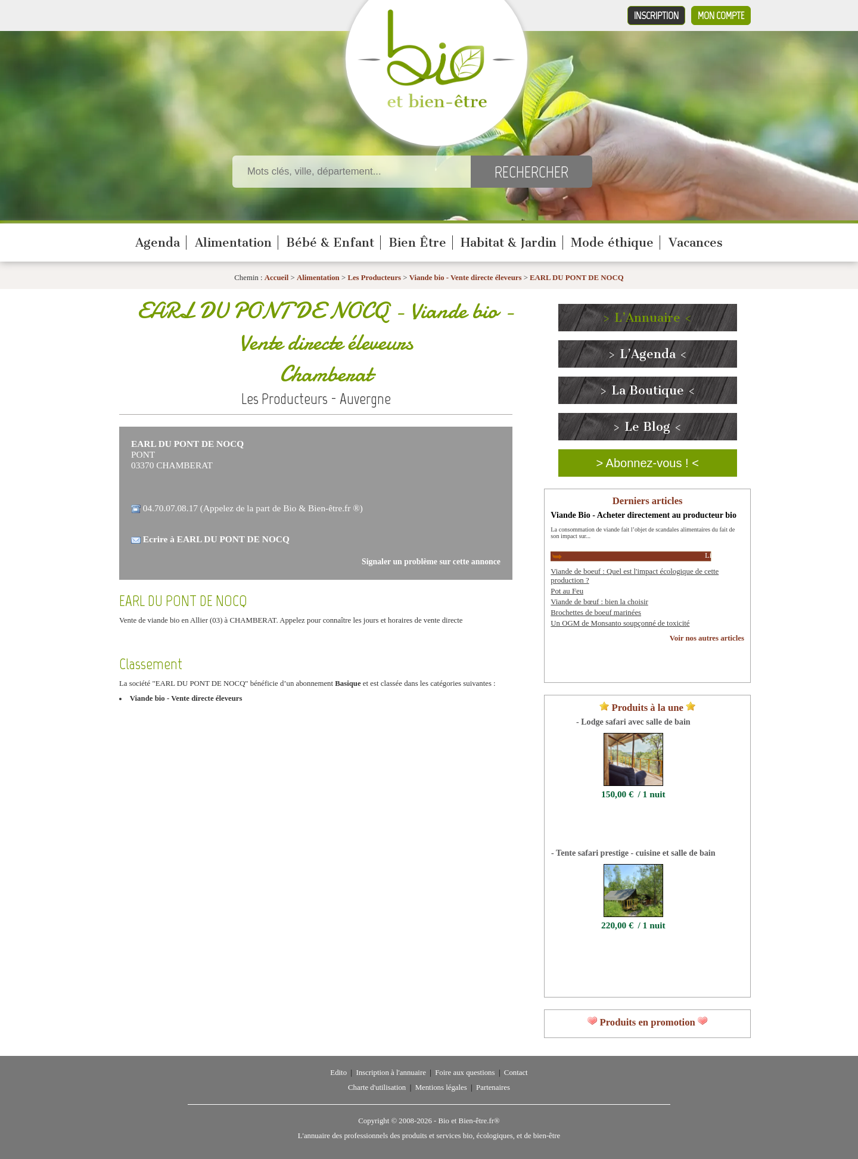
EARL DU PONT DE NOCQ (577, 278)
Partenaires (493, 1087)
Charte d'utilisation (377, 1087)
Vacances (696, 242)
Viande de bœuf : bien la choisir (599, 602)
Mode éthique (612, 242)
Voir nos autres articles (707, 638)
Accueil (277, 278)
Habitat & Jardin (509, 242)
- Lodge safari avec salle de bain (633, 721)
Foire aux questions (465, 1072)
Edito (338, 1072)
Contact (516, 1072)
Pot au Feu (567, 591)
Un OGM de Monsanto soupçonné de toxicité (620, 623)
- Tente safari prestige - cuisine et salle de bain (633, 852)
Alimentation (233, 242)
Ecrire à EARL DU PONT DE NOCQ (216, 539)
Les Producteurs (374, 278)
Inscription (656, 15)
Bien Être (417, 242)
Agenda (157, 242)
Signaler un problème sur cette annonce (431, 561)
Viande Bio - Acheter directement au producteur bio (643, 515)
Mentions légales (441, 1087)
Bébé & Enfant (330, 242)
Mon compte (721, 15)
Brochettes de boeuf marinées (596, 612)
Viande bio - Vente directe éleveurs (465, 278)
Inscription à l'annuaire (390, 1072)
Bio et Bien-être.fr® (468, 1121)
